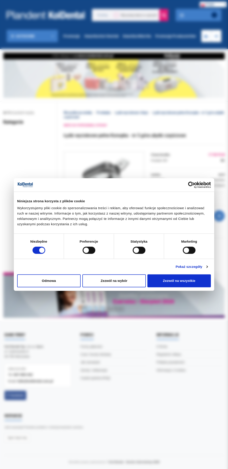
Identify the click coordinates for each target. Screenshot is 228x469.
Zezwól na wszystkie (179, 281)
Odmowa (49, 281)
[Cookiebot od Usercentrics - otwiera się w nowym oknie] (191, 185)
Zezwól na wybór (114, 281)
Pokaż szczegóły (189, 267)
